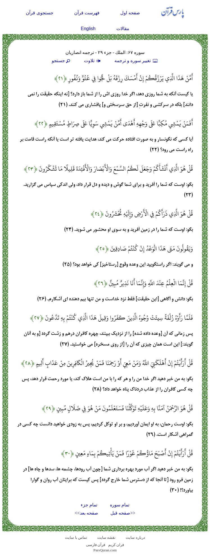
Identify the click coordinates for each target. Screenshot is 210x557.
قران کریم (116, 545)
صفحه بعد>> (86, 513)
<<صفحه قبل (122, 513)
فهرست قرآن (87, 12)
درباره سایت (135, 537)
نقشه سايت (106, 537)
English (88, 28)
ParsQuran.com (105, 550)
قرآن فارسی (95, 545)
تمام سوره (119, 504)
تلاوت (93, 60)
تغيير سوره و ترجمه (136, 60)
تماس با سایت (76, 537)
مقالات (122, 28)
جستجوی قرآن (39, 12)
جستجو (61, 60)
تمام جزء (89, 504)
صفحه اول (130, 12)
